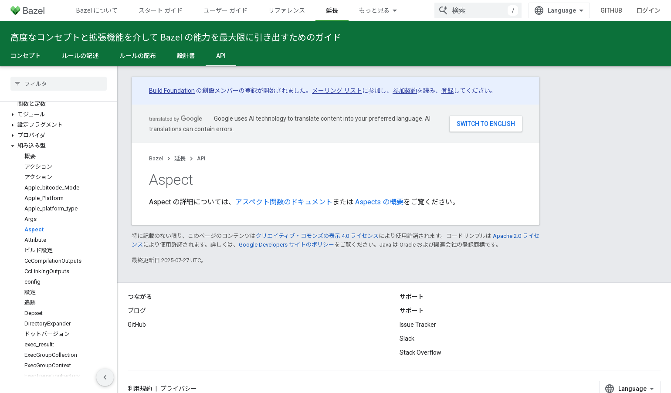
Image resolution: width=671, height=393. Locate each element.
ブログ (137, 310)
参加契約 (405, 90)
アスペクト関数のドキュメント (283, 202)
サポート (412, 310)
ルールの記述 (80, 55)
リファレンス (286, 10)
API (201, 158)
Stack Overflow (420, 352)
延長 (180, 158)
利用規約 (140, 388)
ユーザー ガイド (225, 10)
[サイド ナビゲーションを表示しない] (105, 377)
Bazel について (97, 10)
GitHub (611, 10)
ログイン (648, 10)
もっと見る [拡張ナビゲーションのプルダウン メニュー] (374, 10)
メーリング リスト (337, 90)
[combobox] (478, 10)
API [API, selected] (221, 55)
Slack (407, 338)
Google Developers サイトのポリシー (286, 244)
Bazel (156, 158)
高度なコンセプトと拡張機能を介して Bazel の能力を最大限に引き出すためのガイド (175, 37)
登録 (447, 90)
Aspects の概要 (379, 202)
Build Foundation (172, 90)
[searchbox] (58, 84)
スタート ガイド (161, 10)
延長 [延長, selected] (332, 10)
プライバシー (178, 388)
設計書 (186, 55)
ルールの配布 (137, 55)
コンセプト (25, 55)
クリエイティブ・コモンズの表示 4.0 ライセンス (317, 236)
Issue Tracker (418, 324)
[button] (58, 114)
